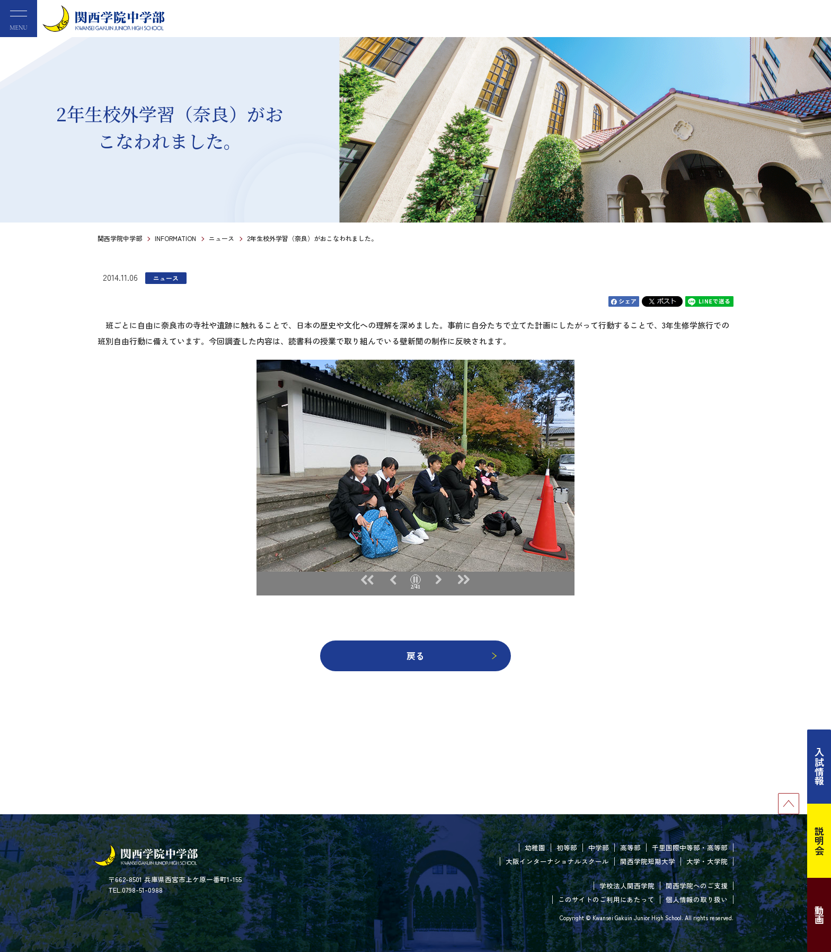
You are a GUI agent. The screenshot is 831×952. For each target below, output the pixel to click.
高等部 (630, 847)
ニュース (221, 238)
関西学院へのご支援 (697, 885)
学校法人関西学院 (627, 885)
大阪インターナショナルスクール (557, 861)
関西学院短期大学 (647, 861)
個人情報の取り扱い (697, 899)
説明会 (819, 840)
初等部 (566, 847)
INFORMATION (175, 238)
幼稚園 (535, 847)
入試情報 (819, 767)
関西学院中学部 (120, 238)
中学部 (598, 847)
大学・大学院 (707, 861)
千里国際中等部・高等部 (690, 847)
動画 (819, 914)
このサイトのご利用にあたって (606, 899)
